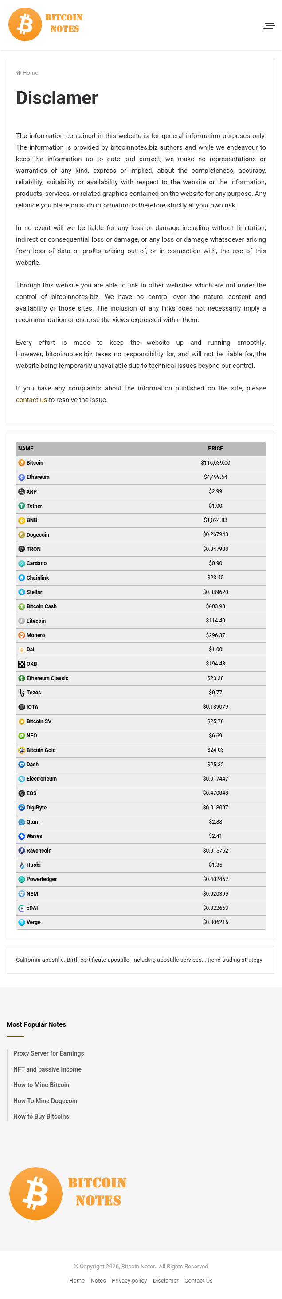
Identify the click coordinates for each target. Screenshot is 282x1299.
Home (27, 72)
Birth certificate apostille (98, 959)
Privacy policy (129, 1280)
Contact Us (198, 1280)
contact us (31, 400)
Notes (98, 1280)
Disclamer (166, 1280)
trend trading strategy (235, 959)
